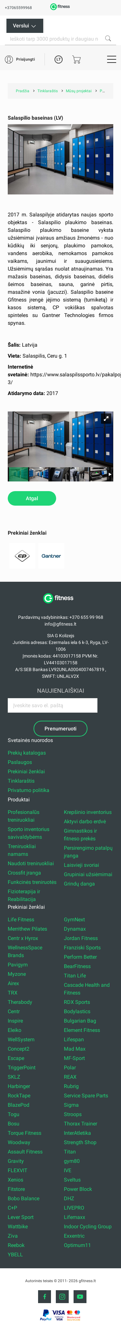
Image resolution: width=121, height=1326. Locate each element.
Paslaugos (20, 762)
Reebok (16, 1245)
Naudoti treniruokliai (31, 863)
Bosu (13, 1124)
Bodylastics (77, 1011)
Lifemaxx (74, 1217)
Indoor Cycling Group (88, 1226)
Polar (70, 1067)
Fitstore (16, 1189)
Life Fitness (21, 919)
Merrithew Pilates (27, 929)
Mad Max (75, 1049)
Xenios (15, 1180)
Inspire (15, 1021)
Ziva (13, 1236)
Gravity (16, 1161)
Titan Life (75, 976)
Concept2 (18, 1049)
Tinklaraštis (21, 781)
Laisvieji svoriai (81, 865)
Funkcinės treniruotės (32, 882)
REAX (70, 1077)
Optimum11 (77, 1245)
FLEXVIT (17, 1170)
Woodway (19, 1142)
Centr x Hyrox (23, 938)
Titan (70, 1152)
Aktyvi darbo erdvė (85, 821)
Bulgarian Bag (80, 1021)
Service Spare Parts (86, 1096)
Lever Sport (21, 1217)
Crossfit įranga (24, 873)
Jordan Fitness (81, 938)
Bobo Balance (23, 1198)
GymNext (74, 919)
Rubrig (71, 1086)
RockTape (19, 1096)
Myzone (17, 974)
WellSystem (21, 1039)
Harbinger (19, 1086)
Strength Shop (80, 1142)
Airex (13, 983)
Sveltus (72, 1180)
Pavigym (18, 965)
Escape (16, 1058)
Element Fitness (82, 1030)
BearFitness (77, 966)
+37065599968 (18, 7)
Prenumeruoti (60, 729)
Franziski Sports (82, 948)
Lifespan (74, 1039)
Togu (13, 1114)
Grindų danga (79, 884)
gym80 (72, 1161)
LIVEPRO (74, 1208)
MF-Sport (74, 1058)
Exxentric (74, 1236)
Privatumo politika (28, 790)
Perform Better (80, 957)
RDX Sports (77, 1002)
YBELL (15, 1255)
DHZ (69, 1198)
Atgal (32, 498)
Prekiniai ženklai (26, 771)
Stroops (73, 1114)
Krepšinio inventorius (88, 812)
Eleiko (14, 1030)
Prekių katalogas (27, 753)
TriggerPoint (21, 1067)
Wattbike (18, 1226)
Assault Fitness (25, 1152)
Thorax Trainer (80, 1124)
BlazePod (18, 1105)
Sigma (71, 1105)
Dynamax (75, 929)
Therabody (20, 1002)
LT (58, 59)
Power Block (78, 1189)
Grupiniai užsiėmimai (88, 874)
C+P (12, 1208)
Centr (14, 1011)
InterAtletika (77, 1133)
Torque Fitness (24, 1133)
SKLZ (14, 1077)
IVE (67, 1170)
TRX (12, 993)
